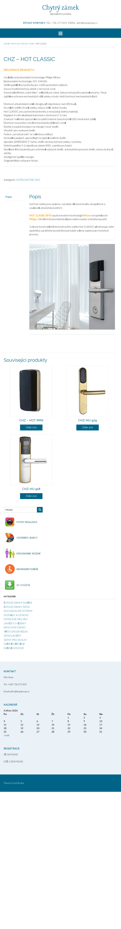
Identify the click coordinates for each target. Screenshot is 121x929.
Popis (8, 333)
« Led (6, 872)
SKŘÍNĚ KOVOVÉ (14, 785)
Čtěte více (31, 564)
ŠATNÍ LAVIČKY (12, 772)
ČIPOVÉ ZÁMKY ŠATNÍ (17, 744)
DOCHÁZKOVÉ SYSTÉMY (18, 748)
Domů (6, 44)
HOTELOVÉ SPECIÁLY (20, 44)
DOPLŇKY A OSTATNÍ (16, 752)
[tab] (15, 334)
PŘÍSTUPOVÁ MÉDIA (16, 768)
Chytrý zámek (60, 8)
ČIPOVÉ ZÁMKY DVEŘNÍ (18, 739)
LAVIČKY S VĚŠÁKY (15, 760)
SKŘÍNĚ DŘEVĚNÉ (14, 781)
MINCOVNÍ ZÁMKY (15, 764)
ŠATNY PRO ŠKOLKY (15, 777)
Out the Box (18, 920)
